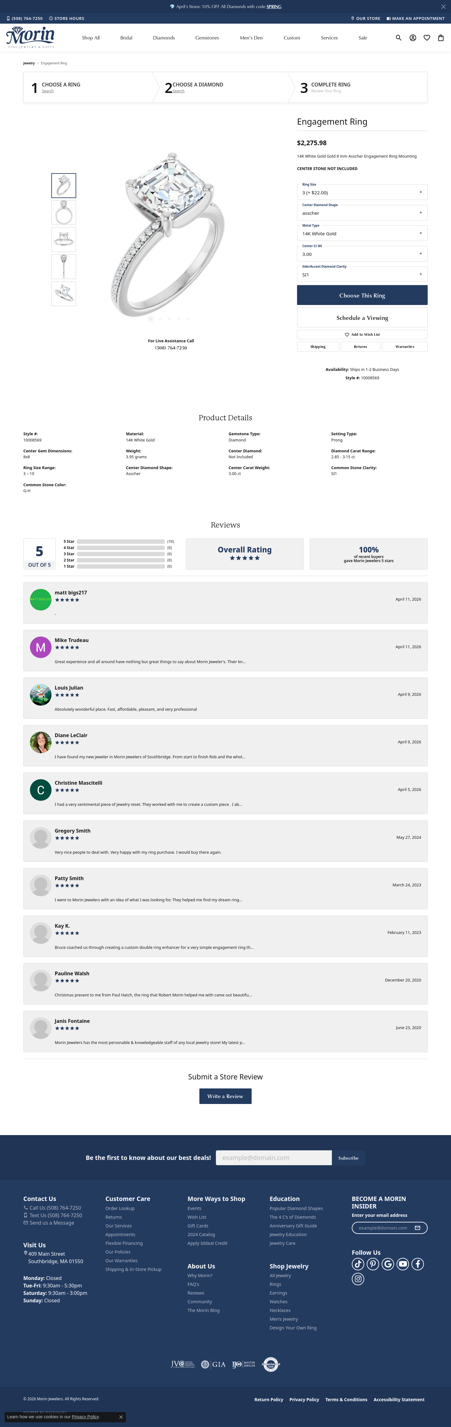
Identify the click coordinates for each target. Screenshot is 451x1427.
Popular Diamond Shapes (296, 1208)
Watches (278, 1302)
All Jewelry (280, 1275)
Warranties (405, 346)
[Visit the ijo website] (243, 1364)
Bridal (126, 37)
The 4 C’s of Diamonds (293, 1217)
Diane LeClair (71, 735)
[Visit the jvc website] (182, 1364)
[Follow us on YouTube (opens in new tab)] (403, 1264)
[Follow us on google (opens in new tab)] (388, 1264)
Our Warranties (121, 1260)
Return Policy (268, 1399)
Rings (275, 1284)
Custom (292, 37)
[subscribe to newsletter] (417, 1228)
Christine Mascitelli (78, 782)
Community (200, 1302)
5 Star (69, 541)
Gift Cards (198, 1226)
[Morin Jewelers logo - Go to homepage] (30, 38)
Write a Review (225, 1096)
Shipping (318, 346)
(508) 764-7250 (171, 347)
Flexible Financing (124, 1243)
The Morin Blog (204, 1310)
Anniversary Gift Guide (293, 1226)
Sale (363, 37)
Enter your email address (379, 1215)
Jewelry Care (282, 1243)
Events (194, 1208)
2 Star (69, 560)
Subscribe (348, 1157)
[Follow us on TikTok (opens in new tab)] (358, 1264)
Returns (360, 346)
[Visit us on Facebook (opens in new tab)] (417, 1264)
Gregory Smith (73, 830)
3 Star (69, 553)
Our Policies (117, 1252)
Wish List (197, 1217)
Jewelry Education (288, 1234)
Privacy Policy (304, 1399)
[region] (169, 239)
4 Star (69, 547)
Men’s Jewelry (284, 1319)
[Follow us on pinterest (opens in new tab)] (373, 1264)
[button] (274, 6)
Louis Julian (69, 687)
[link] (24, 18)
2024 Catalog (201, 1234)
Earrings (278, 1293)
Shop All (91, 37)
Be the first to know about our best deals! (148, 1157)
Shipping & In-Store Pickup (133, 1269)
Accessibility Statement (399, 1399)
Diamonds (164, 37)
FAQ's (193, 1284)
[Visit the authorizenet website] (271, 1364)
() (170, 541)
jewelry (29, 63)
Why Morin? (200, 1275)
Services (329, 37)
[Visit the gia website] (213, 1364)
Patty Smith (69, 878)
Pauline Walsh (72, 973)
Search (48, 91)
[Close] (443, 7)
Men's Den (251, 37)
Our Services (118, 1226)
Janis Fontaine (72, 1021)
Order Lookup (120, 1208)
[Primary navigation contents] (224, 38)
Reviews (196, 1293)
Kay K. (62, 925)
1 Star (69, 566)
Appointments (120, 1234)
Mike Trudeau (72, 640)
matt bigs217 (71, 592)
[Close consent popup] (121, 1417)
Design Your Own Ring (293, 1328)
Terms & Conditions (346, 1399)
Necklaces (280, 1310)
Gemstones (207, 37)
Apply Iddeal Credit (208, 1243)
